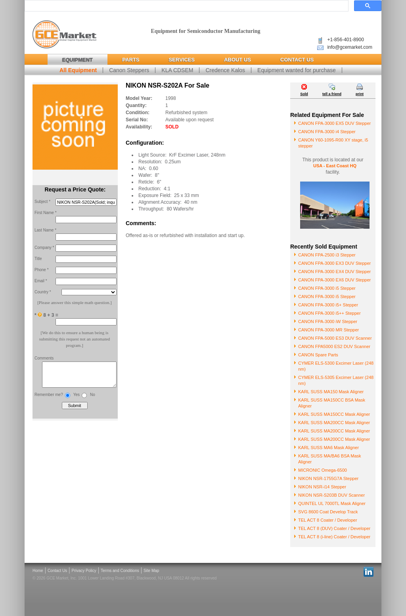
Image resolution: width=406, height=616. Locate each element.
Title (38, 258)
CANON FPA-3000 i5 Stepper (327, 288)
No (92, 398)
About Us (237, 60)
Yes (76, 398)
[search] (186, 6)
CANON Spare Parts (318, 354)
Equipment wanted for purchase (296, 70)
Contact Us (297, 60)
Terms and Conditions (120, 570)
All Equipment (78, 70)
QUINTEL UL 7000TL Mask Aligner (332, 503)
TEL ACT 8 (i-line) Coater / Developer (334, 536)
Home (38, 570)
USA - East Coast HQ (334, 165)
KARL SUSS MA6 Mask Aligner (328, 447)
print (360, 94)
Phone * (41, 270)
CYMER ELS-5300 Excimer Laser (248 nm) (335, 366)
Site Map (151, 570)
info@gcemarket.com (349, 47)
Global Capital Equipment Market (64, 34)
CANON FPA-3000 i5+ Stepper (328, 304)
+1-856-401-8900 (345, 39)
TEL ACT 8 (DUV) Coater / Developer (334, 528)
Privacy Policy (84, 570)
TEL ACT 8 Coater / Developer (327, 520)
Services (182, 60)
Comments (44, 358)
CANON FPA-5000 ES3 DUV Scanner (335, 338)
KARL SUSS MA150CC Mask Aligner (334, 414)
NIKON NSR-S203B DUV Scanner (331, 495)
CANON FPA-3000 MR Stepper (328, 329)
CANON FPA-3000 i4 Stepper (327, 131)
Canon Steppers (129, 70)
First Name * (45, 212)
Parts (130, 60)
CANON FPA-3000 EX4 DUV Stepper (334, 271)
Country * (42, 292)
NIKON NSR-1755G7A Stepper (328, 478)
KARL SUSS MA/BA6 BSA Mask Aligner (329, 458)
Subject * (42, 201)
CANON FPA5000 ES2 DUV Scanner (334, 346)
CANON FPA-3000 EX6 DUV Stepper (334, 279)
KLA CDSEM (177, 70)
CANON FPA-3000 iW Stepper (327, 321)
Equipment (77, 60)
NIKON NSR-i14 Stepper (322, 486)
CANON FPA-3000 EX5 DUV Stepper (334, 123)
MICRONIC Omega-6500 (322, 470)
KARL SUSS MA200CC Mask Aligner (334, 422)
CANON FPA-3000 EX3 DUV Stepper (334, 263)
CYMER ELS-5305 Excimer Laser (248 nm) (335, 380)
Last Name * (45, 230)
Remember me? (48, 398)
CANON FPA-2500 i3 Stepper (327, 255)
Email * (40, 281)
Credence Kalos (225, 70)
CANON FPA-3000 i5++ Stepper (329, 313)
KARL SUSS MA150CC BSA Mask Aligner (331, 403)
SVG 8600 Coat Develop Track (328, 511)
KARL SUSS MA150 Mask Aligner (331, 391)
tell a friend (331, 94)
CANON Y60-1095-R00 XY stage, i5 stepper (333, 143)
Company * (44, 247)
